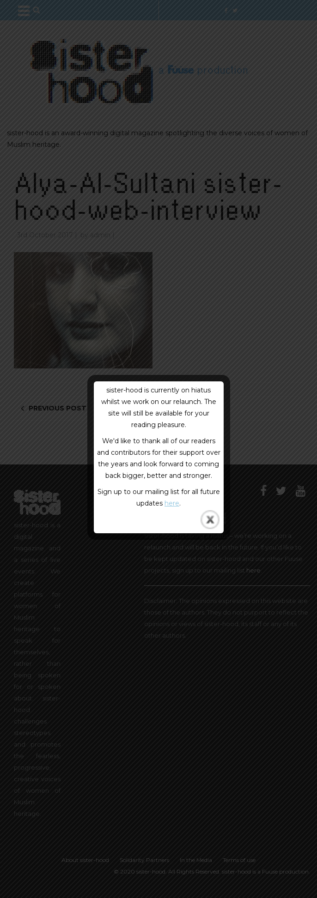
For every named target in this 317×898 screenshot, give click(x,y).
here (172, 503)
